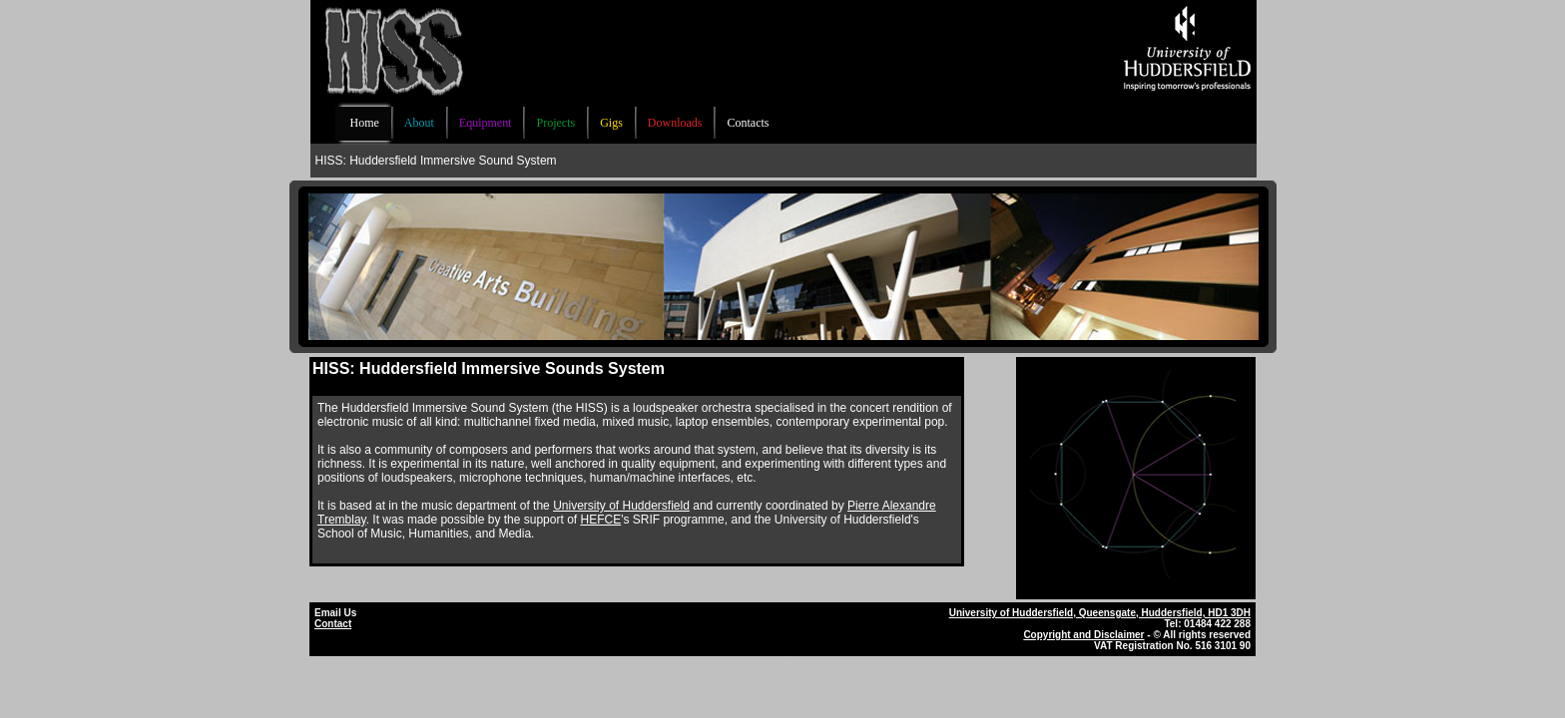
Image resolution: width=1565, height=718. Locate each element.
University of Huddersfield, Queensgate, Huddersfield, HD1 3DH (1100, 612)
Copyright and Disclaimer (1083, 634)
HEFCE (600, 520)
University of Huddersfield (621, 506)
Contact (332, 623)
